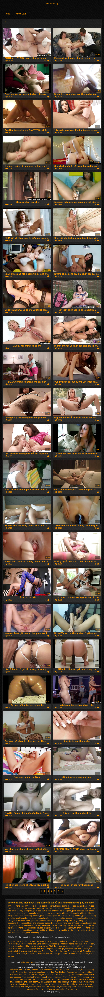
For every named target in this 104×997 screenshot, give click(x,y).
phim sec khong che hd (50, 916)
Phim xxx (12, 953)
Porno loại (21, 14)
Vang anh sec (42, 944)
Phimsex (19, 972)
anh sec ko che (31, 906)
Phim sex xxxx (69, 953)
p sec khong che (78, 906)
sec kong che (45, 928)
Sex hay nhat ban (47, 970)
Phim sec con (88, 944)
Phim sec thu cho (84, 946)
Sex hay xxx (41, 989)
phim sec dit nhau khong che (40, 908)
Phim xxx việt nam (68, 987)
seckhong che (67, 928)
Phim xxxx (21, 953)
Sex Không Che (52, 987)
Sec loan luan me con (24, 984)
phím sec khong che (70, 913)
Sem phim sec (89, 951)
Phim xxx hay (43, 953)
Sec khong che (62, 970)
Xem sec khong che (27, 944)
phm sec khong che (80, 923)
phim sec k (41, 913)
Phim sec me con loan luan (33, 949)
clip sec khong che (46, 906)
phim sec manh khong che (72, 918)
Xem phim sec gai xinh (29, 979)
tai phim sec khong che (84, 928)
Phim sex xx (31, 953)
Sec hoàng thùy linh (58, 951)
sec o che (56, 928)
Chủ (8, 14)
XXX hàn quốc (56, 953)
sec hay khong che (46, 925)
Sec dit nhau (60, 972)
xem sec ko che (18, 933)
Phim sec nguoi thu (16, 946)
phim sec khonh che (36, 918)
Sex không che (20, 982)
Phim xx (32, 987)
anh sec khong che (16, 906)
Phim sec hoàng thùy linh (71, 944)
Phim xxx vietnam (54, 977)
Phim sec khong (52, 4)
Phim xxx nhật (65, 974)
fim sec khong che (63, 906)
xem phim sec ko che (68, 930)
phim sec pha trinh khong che (43, 920)
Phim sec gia (13, 941)
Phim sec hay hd (75, 951)
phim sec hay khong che (22, 911)
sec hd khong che (62, 925)
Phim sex (80, 941)
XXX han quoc (82, 953)
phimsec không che (45, 923)
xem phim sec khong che (47, 930)
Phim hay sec (30, 946)
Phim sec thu (83, 977)
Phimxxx (84, 982)
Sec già (61, 949)
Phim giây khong (28, 962)
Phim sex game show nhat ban (79, 972)
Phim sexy (88, 984)
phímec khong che (28, 923)
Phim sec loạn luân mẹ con (76, 949)
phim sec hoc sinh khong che (24, 913)
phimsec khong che (62, 923)
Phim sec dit (13, 944)
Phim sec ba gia (70, 977)
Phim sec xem (25, 951)
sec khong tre (33, 928)
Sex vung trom (42, 941)
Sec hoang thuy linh (19, 987)
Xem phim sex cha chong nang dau (39, 972)
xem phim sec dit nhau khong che (22, 930)
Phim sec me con (26, 974)
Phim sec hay (71, 989)
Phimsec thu (75, 970)
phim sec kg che (54, 913)
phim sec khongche (19, 918)
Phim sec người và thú (46, 946)
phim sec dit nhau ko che (63, 908)
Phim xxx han (39, 977)
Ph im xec (36, 951)
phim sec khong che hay (29, 916)
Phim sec (14, 974)
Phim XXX (56, 979)
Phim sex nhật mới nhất (20, 970)
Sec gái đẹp (54, 944)
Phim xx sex (62, 982)
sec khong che (20, 928)
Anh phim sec (51, 949)
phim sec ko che (53, 918)
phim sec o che (24, 920)
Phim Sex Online (63, 984)
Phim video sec (14, 949)
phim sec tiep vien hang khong (70, 920)
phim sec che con (19, 908)
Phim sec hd (27, 977)
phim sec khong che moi (71, 916)
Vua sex (35, 970)
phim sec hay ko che (42, 911)
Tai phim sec (45, 979)
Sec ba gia (39, 974)
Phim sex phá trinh (27, 941)
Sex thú (88, 941)
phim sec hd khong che (61, 911)
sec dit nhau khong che (27, 925)
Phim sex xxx (49, 984)
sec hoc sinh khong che (81, 925)
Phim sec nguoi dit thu (66, 946)
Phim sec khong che (55, 989)
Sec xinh (45, 951)
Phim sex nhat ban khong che (62, 941)
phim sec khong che (34, 933)
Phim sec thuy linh (35, 982)
